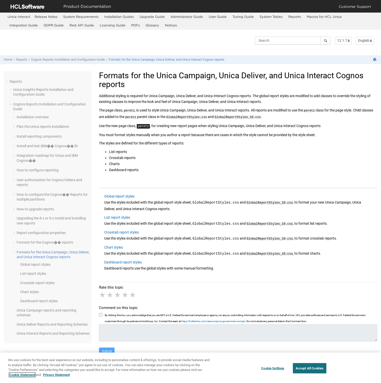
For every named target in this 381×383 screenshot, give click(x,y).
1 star (103, 293)
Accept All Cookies (310, 371)
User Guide (218, 16)
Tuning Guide (243, 16)
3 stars (118, 293)
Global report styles (35, 264)
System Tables (271, 16)
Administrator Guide (186, 16)
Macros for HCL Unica (324, 16)
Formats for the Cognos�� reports (45, 242)
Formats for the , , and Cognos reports (166, 59)
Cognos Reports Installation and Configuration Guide (68, 59)
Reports (294, 16)
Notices (171, 25)
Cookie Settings (272, 371)
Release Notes (45, 16)
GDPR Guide (54, 25)
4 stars (125, 293)
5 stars (133, 293)
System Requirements (80, 16)
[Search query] (292, 40)
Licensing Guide (112, 25)
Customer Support (355, 6)
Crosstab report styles (37, 283)
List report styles (33, 274)
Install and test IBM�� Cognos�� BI (47, 146)
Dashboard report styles (39, 301)
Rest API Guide (82, 25)
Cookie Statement (22, 377)
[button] (8, 81)
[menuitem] (18, 16)
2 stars (110, 293)
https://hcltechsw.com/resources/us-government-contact (213, 319)
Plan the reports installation (43, 127)
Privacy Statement (56, 377)
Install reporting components (39, 136)
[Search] (325, 40)
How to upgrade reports (35, 209)
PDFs (135, 25)
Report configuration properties (41, 233)
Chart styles (29, 292)
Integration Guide (23, 25)
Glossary (152, 25)
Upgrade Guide (152, 16)
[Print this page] (375, 60)
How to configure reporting (38, 170)
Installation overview (33, 117)
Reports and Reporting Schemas (52, 324)
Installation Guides (119, 16)
